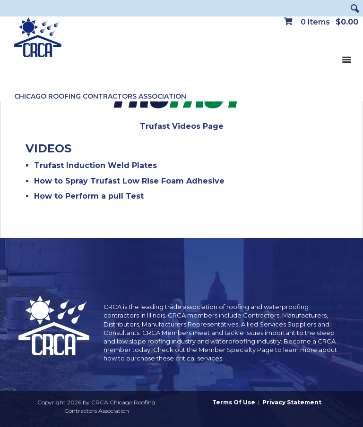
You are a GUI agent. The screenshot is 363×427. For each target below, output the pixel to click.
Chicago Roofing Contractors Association (100, 96)
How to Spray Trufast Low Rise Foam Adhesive (129, 180)
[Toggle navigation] (346, 59)
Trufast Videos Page (182, 126)
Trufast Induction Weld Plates (95, 165)
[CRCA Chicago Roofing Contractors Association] (37, 38)
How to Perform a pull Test (89, 196)
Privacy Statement (291, 402)
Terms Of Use (233, 402)
